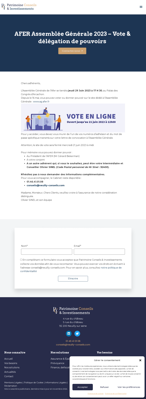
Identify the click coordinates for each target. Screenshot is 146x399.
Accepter (82, 387)
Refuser (104, 387)
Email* (99, 250)
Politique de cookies (96, 393)
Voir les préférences (129, 387)
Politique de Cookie (33, 382)
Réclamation (10, 386)
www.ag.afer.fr (41, 101)
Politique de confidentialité (115, 393)
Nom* (46, 250)
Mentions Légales (13, 382)
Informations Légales (56, 382)
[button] (140, 360)
